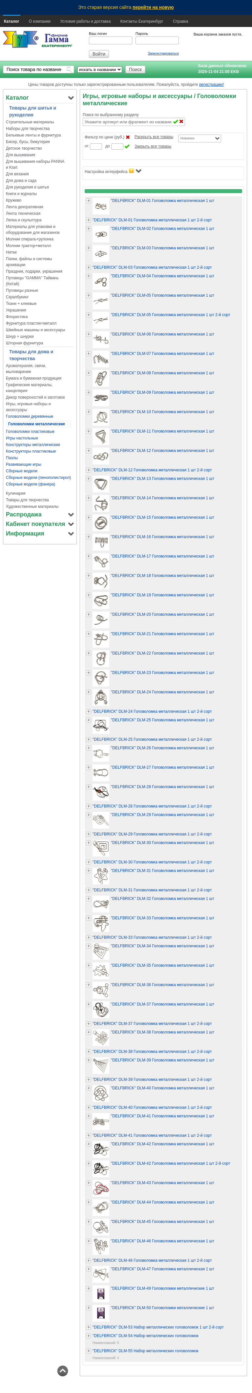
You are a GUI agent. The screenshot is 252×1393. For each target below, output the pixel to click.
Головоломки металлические (36, 424)
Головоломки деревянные (29, 416)
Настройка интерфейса (113, 171)
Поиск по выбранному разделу (111, 114)
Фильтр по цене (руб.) (104, 137)
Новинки (187, 138)
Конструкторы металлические (33, 444)
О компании (40, 21)
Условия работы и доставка (85, 21)
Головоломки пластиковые (30, 431)
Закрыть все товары (153, 146)
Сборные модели (21, 471)
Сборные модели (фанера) (30, 484)
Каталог (11, 21)
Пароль (142, 34)
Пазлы (12, 458)
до (107, 146)
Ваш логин (98, 34)
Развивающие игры (23, 464)
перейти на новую (153, 7)
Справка (180, 21)
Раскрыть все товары (154, 137)
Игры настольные (22, 438)
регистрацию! (211, 84)
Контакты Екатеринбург (141, 21)
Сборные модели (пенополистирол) (38, 477)
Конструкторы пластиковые (31, 451)
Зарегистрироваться (163, 53)
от (87, 146)
